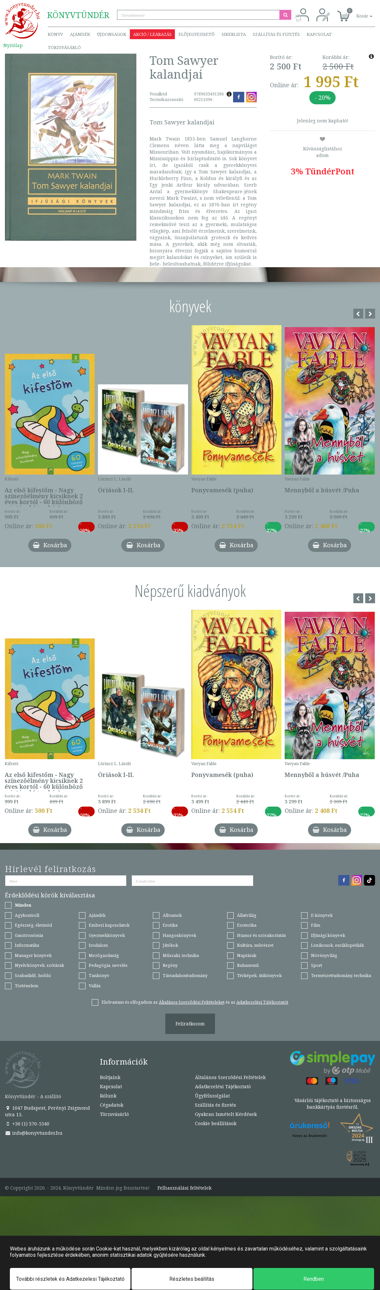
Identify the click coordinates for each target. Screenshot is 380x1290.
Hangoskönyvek (179, 935)
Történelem (26, 986)
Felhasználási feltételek (184, 1188)
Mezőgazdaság (104, 955)
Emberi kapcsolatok (109, 925)
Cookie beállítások (215, 1123)
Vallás (95, 986)
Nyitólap (13, 45)
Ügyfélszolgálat (212, 1096)
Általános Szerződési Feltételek (230, 1077)
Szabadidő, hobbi (33, 975)
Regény (170, 965)
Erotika (170, 925)
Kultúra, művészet (255, 945)
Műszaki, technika (181, 955)
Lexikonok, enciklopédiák (337, 945)
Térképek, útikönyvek (259, 975)
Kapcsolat (319, 34)
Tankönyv (99, 975)
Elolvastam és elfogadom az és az (195, 1002)
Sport (316, 965)
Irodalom (98, 945)
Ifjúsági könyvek (328, 935)
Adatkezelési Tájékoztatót (262, 1002)
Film (315, 925)
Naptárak (246, 955)
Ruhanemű (248, 965)
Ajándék (80, 34)
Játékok (170, 945)
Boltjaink (110, 1077)
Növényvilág (324, 955)
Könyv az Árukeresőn (310, 1136)
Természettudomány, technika (341, 975)
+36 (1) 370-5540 (27, 1124)
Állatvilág (246, 915)
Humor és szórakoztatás (261, 935)
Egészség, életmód (33, 925)
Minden (23, 905)
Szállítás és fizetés (276, 34)
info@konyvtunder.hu (33, 1133)
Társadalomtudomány (185, 975)
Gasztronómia (29, 935)
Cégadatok (111, 1105)
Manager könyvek (33, 955)
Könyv (55, 34)
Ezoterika (246, 925)
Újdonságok (111, 34)
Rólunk (108, 1096)
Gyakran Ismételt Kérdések (226, 1114)
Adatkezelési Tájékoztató (223, 1086)
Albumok (172, 915)
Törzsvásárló (64, 47)
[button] (357, 12)
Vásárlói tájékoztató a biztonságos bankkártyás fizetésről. (333, 1103)
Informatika (27, 945)
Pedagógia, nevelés (108, 965)
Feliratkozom (190, 1023)
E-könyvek (322, 915)
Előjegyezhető (196, 34)
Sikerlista (234, 34)
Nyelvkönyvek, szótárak (39, 965)
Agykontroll (27, 915)
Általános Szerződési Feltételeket (192, 1002)
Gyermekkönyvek (107, 935)
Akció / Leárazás (152, 34)
